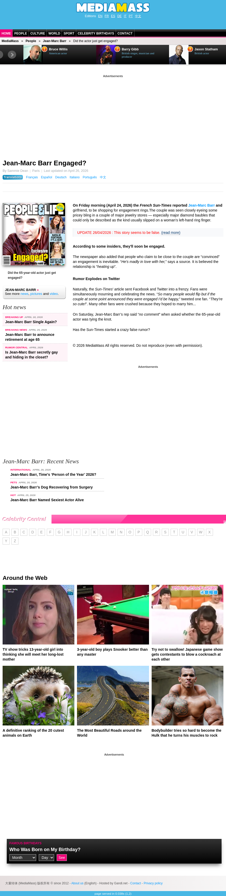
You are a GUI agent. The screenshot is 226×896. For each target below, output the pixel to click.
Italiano (75, 177)
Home (6, 33)
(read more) (170, 232)
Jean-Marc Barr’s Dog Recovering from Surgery (51, 487)
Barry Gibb (130, 49)
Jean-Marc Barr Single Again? (31, 322)
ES (113, 16)
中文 (138, 16)
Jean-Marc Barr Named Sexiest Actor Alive (47, 500)
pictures (36, 294)
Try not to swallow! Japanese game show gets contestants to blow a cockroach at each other (187, 654)
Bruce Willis (58, 49)
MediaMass (10, 41)
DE (119, 16)
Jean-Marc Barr (54, 41)
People (20, 33)
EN (100, 16)
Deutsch (61, 177)
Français (32, 177)
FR (107, 16)
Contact (125, 33)
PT (131, 16)
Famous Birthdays (25, 843)
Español (46, 177)
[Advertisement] (113, 115)
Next (12, 55)
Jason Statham (206, 49)
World (54, 33)
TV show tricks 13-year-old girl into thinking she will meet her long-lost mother (33, 654)
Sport (68, 33)
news (24, 294)
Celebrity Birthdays (96, 33)
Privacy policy (153, 883)
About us (77, 883)
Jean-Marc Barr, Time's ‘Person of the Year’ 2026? (53, 474)
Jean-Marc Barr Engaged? (44, 163)
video (54, 294)
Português (90, 177)
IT (125, 16)
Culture (37, 33)
